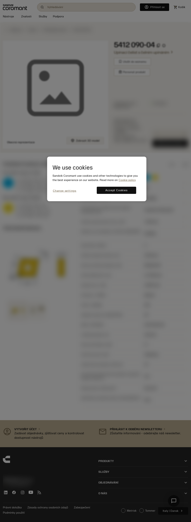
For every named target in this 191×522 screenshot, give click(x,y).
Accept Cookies (116, 190)
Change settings (64, 191)
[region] (96, 179)
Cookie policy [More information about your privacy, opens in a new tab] (127, 180)
